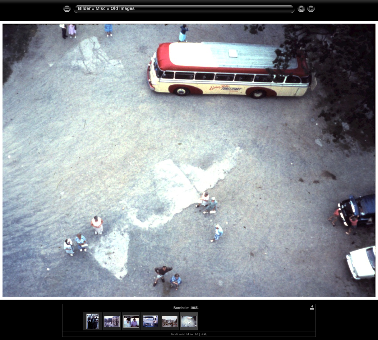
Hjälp (204, 334)
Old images (123, 8)
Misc (101, 8)
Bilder (84, 8)
